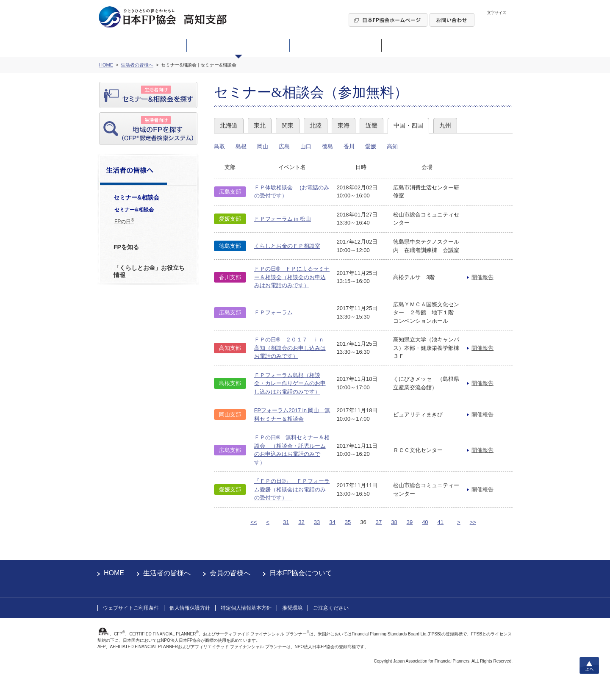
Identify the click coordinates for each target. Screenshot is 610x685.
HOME (114, 573)
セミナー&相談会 (134, 210)
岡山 (262, 146)
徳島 (327, 146)
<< (253, 522)
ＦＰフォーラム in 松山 (282, 219)
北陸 (316, 125)
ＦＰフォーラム (273, 312)
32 (301, 522)
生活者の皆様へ (167, 573)
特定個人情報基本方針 (246, 608)
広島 (284, 146)
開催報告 (482, 277)
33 (317, 522)
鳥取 (219, 146)
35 (348, 522)
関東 (288, 125)
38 (394, 522)
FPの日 (124, 221)
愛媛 (370, 146)
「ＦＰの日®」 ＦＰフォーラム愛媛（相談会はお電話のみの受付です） (292, 489)
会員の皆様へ (230, 573)
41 (441, 522)
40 (425, 522)
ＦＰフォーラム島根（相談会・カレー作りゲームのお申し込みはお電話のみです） (290, 383)
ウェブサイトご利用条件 (131, 608)
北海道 (229, 125)
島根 (241, 146)
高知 (392, 146)
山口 (305, 146)
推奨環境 (292, 608)
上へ (589, 665)
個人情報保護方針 (189, 608)
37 (379, 522)
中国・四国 (408, 125)
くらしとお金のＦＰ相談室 (287, 246)
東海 (343, 125)
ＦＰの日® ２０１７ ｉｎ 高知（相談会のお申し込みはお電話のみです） (292, 347)
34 (332, 522)
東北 (260, 125)
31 (286, 522)
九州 (445, 125)
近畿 (371, 125)
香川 (349, 146)
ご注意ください (331, 608)
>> (473, 522)
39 (410, 522)
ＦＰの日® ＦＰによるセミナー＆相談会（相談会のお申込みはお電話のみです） (292, 277)
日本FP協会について (300, 573)
